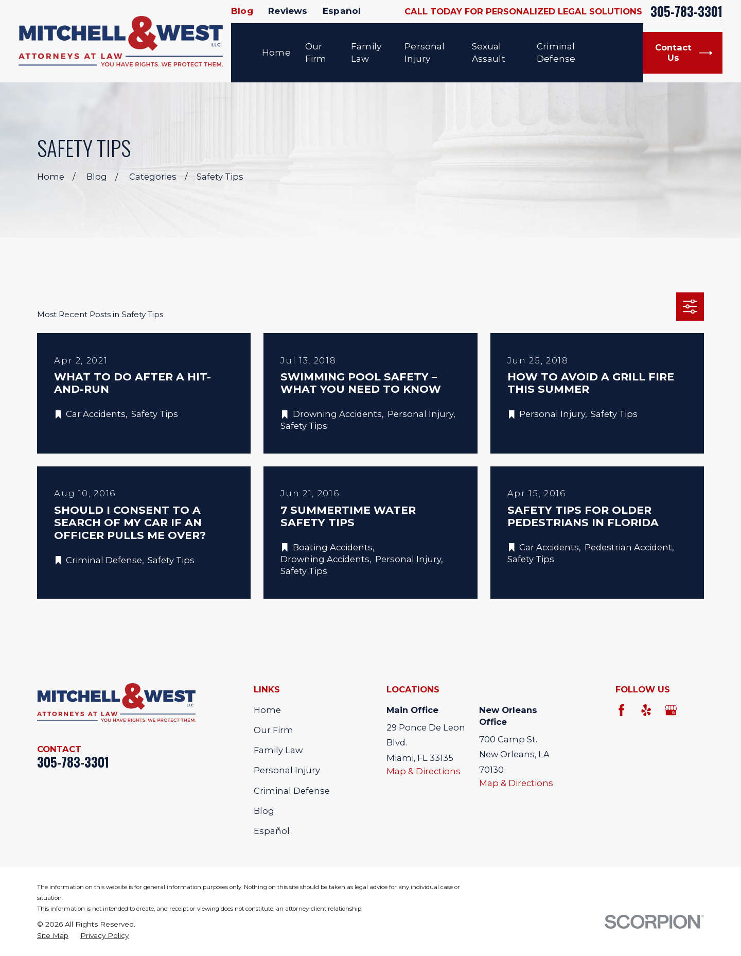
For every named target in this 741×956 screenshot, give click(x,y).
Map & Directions (423, 771)
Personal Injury (287, 770)
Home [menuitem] (276, 52)
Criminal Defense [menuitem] (556, 52)
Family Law (278, 750)
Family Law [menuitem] (366, 52)
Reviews (287, 11)
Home (267, 710)
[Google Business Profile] (671, 710)
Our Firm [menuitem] (316, 52)
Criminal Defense (292, 791)
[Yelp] (646, 710)
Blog (242, 11)
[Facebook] (621, 710)
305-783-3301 (686, 11)
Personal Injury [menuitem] (424, 52)
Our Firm (273, 730)
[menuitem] (52, 936)
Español (342, 11)
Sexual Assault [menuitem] (488, 52)
